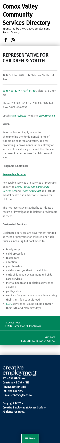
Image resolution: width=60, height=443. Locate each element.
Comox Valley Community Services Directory (26, 14)
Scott (6, 79)
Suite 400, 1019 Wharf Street (19, 90)
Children (36, 75)
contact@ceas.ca (21, 395)
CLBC (9, 303)
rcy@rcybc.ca (18, 115)
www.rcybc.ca (47, 115)
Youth (45, 75)
